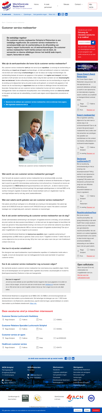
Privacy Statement (52, 407)
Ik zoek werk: (6, 14)
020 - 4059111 (10, 383)
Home (36, 4)
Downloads (56, 377)
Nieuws (66, 4)
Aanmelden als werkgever (81, 372)
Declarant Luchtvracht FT (84, 159)
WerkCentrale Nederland (61, 380)
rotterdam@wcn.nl (36, 375)
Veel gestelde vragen (40, 14)
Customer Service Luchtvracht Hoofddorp (20, 316)
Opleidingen (27, 14)
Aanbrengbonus (58, 382)
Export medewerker (86, 114)
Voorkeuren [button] (78, 410)
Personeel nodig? (79, 375)
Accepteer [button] (96, 410)
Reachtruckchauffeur (86, 212)
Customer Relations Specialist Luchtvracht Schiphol (24, 325)
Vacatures (17, 14)
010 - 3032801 (35, 377)
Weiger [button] (87, 410)
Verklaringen (77, 377)
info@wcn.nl (49, 284)
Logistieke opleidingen (60, 372)
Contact (78, 4)
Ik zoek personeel (48, 5)
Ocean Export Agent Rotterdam (86, 75)
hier (29, 104)
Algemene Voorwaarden (66, 407)
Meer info (52, 14)
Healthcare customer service (14, 343)
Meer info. (33, 303)
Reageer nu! (91, 110)
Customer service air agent (13, 334)
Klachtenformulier (79, 385)
